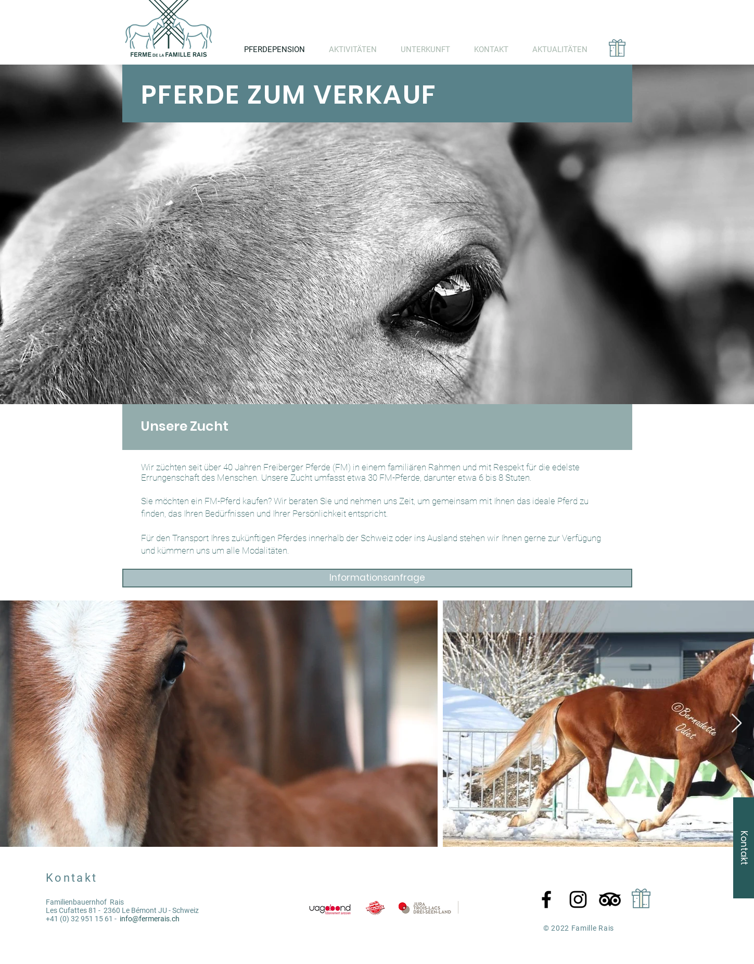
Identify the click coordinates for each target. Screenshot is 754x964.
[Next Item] (737, 723)
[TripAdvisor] (609, 899)
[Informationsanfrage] (377, 578)
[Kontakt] (743, 847)
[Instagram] (578, 899)
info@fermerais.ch (150, 919)
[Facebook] (546, 899)
